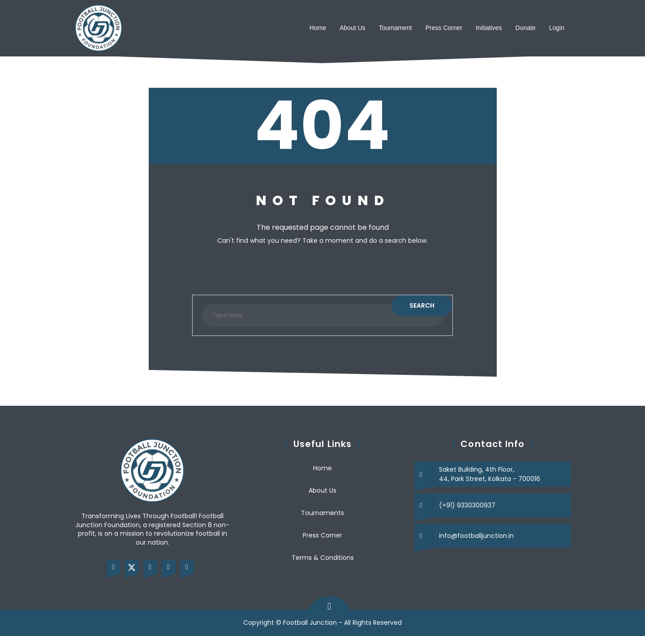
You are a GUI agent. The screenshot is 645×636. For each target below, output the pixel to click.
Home (318, 27)
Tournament (395, 27)
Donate (526, 27)
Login (556, 27)
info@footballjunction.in (476, 535)
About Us (353, 27)
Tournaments (322, 512)
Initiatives (489, 27)
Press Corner (444, 27)
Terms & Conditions (323, 557)
